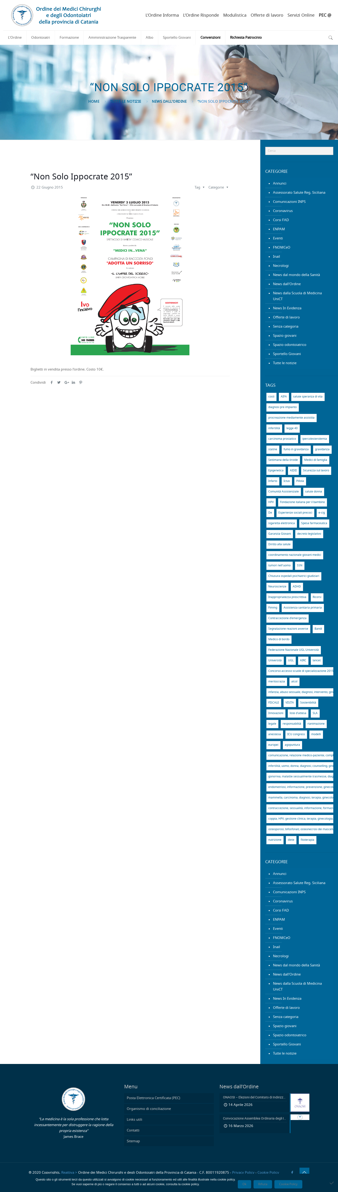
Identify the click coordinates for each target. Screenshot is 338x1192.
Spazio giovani (284, 335)
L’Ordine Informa (162, 15)
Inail (276, 256)
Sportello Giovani (287, 354)
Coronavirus (283, 211)
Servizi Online (301, 15)
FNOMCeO (281, 247)
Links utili (134, 1119)
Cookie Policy (268, 1172)
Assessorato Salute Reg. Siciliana (299, 192)
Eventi (278, 238)
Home (93, 101)
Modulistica (234, 15)
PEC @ (325, 15)
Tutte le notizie (125, 101)
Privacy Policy (243, 1172)
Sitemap (133, 1141)
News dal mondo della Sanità (296, 275)
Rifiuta (262, 1184)
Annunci (279, 183)
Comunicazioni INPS (289, 202)
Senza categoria (285, 326)
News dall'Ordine (169, 101)
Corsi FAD (281, 220)
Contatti (133, 1130)
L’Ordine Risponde (201, 15)
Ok (244, 1184)
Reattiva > (69, 1172)
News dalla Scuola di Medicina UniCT (297, 296)
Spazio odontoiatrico (289, 345)
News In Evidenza (287, 308)
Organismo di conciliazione (149, 1109)
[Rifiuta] (332, 1183)
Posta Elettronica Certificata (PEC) (153, 1098)
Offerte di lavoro (267, 15)
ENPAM (279, 229)
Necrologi (281, 266)
